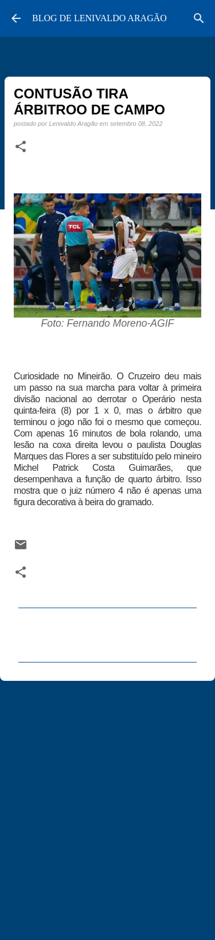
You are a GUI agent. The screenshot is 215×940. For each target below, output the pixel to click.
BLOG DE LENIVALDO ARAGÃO (99, 18)
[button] (21, 147)
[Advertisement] (107, 805)
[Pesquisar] (199, 18)
